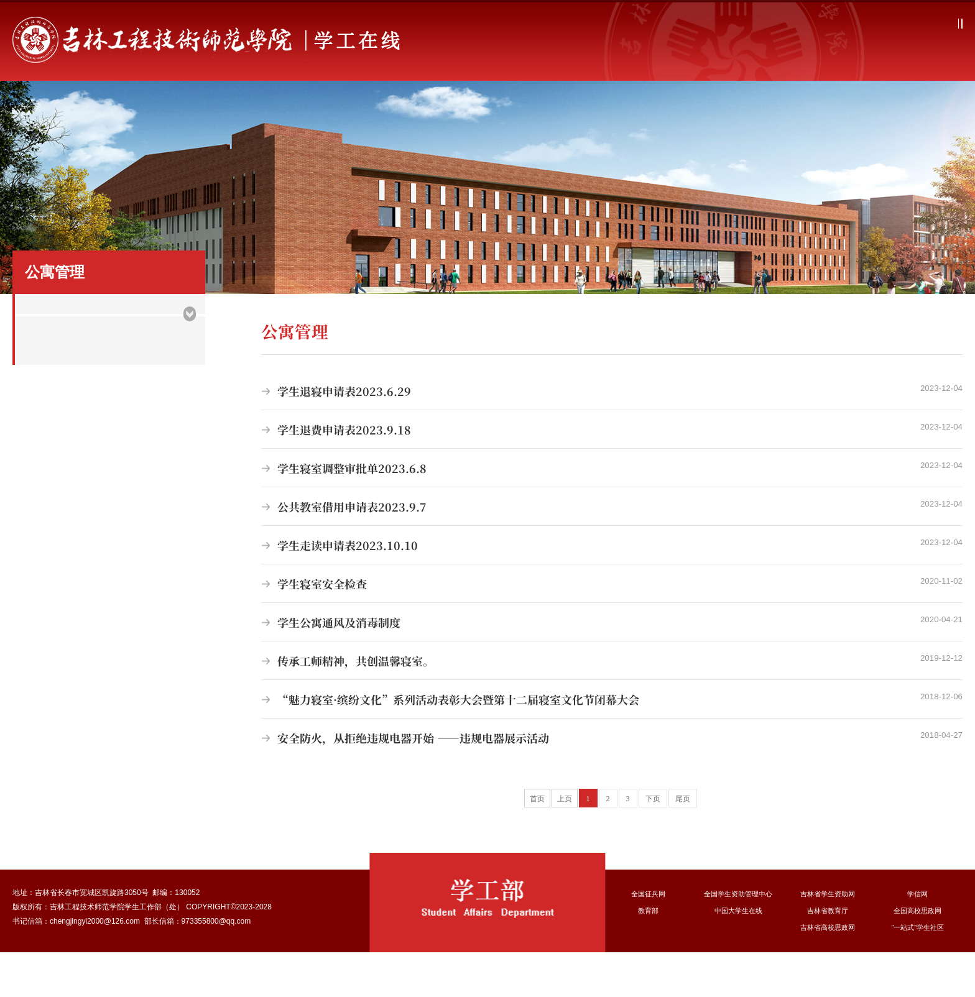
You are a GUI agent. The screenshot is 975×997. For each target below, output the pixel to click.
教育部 (648, 955)
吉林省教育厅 (827, 955)
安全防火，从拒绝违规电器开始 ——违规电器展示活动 (612, 782)
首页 (81, 106)
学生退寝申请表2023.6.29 (612, 435)
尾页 (682, 843)
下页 (652, 843)
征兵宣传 (649, 106)
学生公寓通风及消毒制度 (612, 667)
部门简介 (163, 106)
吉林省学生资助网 (827, 938)
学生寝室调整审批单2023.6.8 (612, 513)
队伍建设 (812, 106)
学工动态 (243, 106)
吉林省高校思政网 (827, 972)
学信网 (918, 938)
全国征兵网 (648, 938)
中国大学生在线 (738, 955)
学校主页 (892, 23)
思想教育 (325, 106)
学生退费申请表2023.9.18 (612, 474)
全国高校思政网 (918, 955)
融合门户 (939, 23)
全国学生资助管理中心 (738, 938)
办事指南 (893, 106)
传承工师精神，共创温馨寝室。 (612, 705)
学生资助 (569, 106)
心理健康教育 (731, 106)
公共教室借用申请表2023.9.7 (612, 551)
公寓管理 (487, 106)
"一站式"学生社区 (918, 972)
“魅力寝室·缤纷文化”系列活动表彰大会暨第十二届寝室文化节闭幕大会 (612, 744)
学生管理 (406, 106)
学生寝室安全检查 (612, 628)
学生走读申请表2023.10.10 (612, 590)
